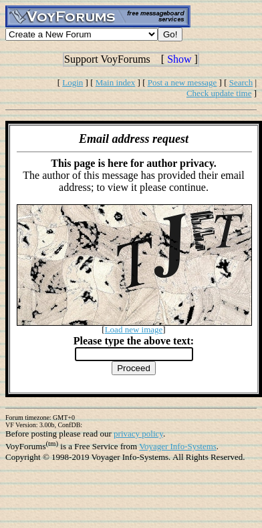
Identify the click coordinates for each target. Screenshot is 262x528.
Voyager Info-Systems (178, 446)
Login (72, 82)
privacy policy (138, 434)
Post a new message (182, 82)
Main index (116, 82)
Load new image (134, 329)
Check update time (218, 93)
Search (241, 82)
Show (179, 59)
